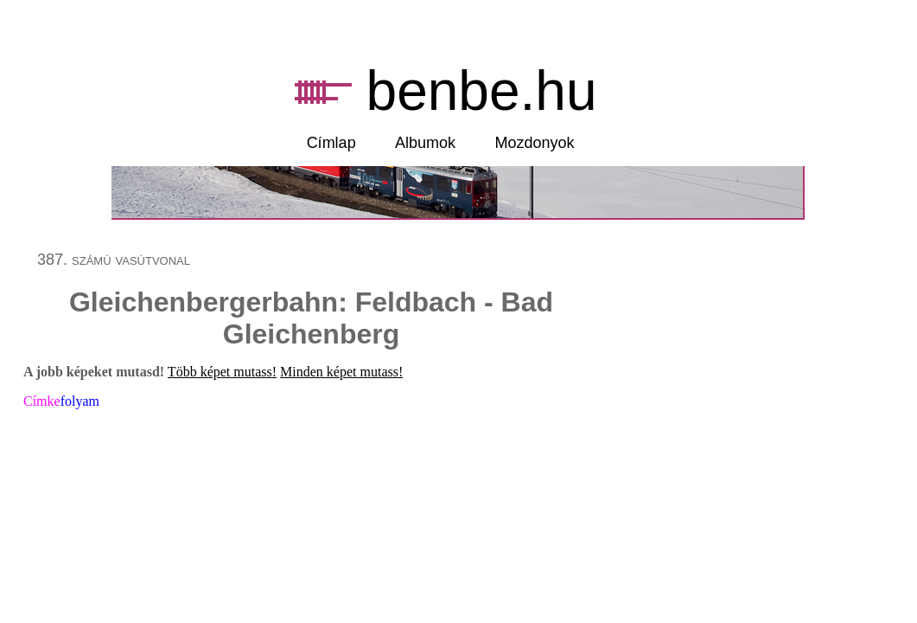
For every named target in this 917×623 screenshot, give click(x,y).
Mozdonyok (535, 142)
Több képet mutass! (222, 371)
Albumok (425, 142)
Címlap (331, 142)
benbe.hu (481, 91)
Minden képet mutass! (341, 371)
